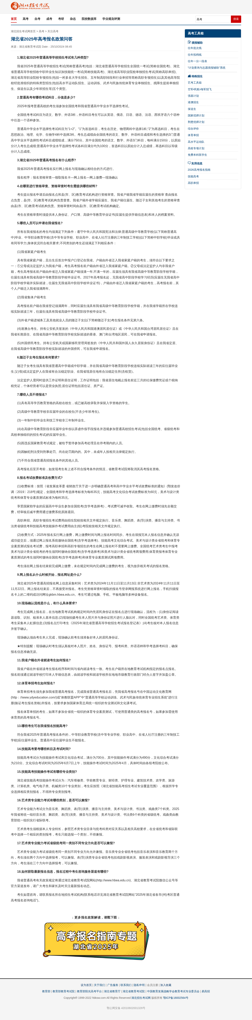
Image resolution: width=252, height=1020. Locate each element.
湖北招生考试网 (141, 997)
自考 (37, 18)
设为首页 (86, 985)
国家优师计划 (196, 115)
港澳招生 (193, 102)
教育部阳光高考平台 (89, 991)
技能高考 (193, 176)
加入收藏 (165, 985)
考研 (61, 18)
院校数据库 (89, 18)
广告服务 (112, 985)
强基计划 (193, 95)
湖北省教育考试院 (134, 991)
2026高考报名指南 (199, 169)
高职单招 (193, 182)
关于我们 (99, 985)
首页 (14, 18)
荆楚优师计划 (196, 121)
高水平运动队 (196, 141)
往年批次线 (195, 48)
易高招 (206, 991)
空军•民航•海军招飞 (200, 89)
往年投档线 (195, 54)
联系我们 (126, 985)
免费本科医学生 (197, 154)
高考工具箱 (196, 33)
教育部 (46, 991)
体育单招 (193, 135)
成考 (49, 18)
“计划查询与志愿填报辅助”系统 (206, 67)
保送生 (192, 109)
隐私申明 (139, 985)
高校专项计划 (196, 148)
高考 (26, 18)
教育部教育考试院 (64, 991)
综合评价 (193, 128)
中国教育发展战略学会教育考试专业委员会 (173, 991)
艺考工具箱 (195, 82)
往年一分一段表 (197, 61)
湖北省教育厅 (112, 991)
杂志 (73, 18)
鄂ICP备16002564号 (175, 997)
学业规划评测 (111, 18)
